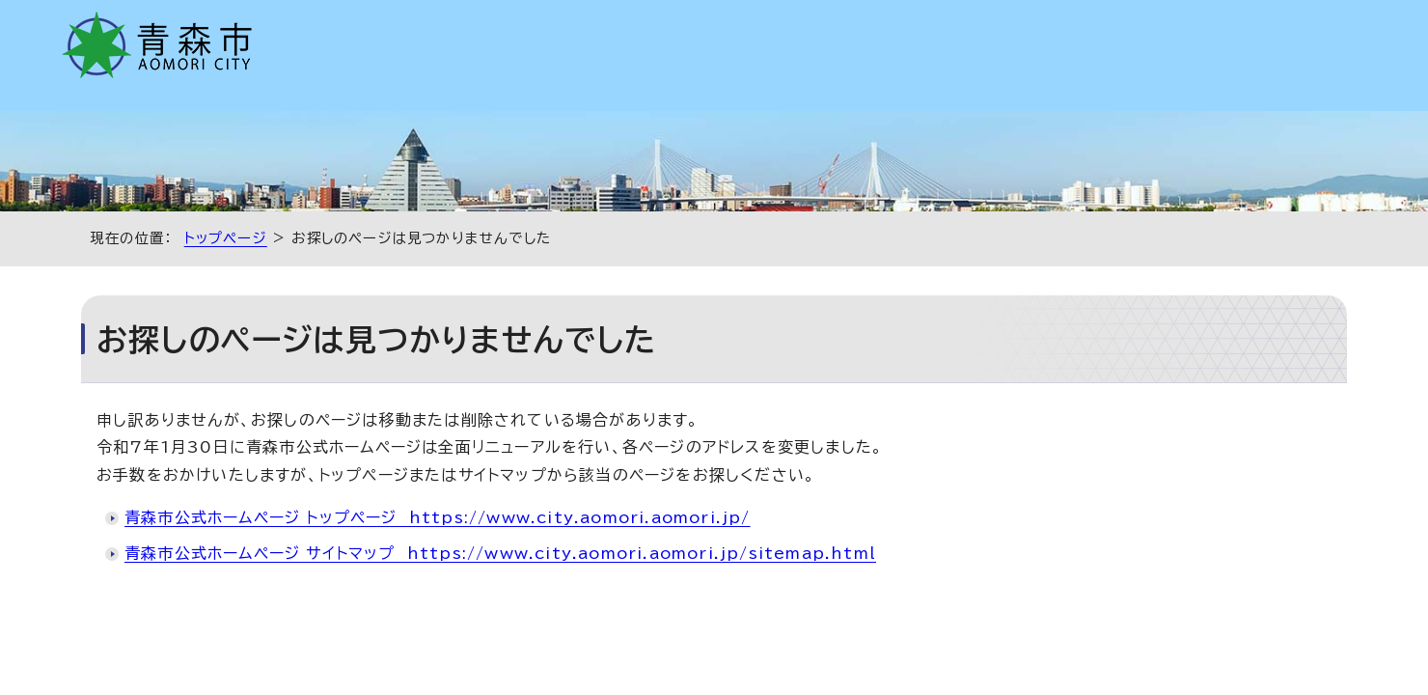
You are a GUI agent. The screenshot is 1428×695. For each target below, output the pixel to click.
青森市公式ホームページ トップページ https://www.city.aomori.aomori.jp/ (437, 517)
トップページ (225, 238)
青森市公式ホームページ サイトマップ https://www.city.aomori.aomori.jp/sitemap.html (500, 553)
